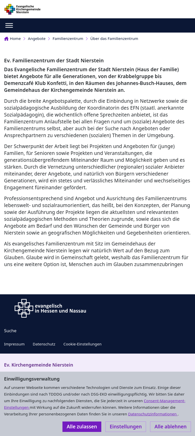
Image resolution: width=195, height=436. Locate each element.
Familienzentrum (68, 38)
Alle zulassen (82, 426)
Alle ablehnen (170, 426)
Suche (10, 330)
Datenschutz (44, 343)
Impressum (14, 343)
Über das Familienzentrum (114, 38)
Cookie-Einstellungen (82, 343)
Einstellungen (126, 426)
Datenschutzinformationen (152, 413)
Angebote (36, 38)
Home (12, 38)
